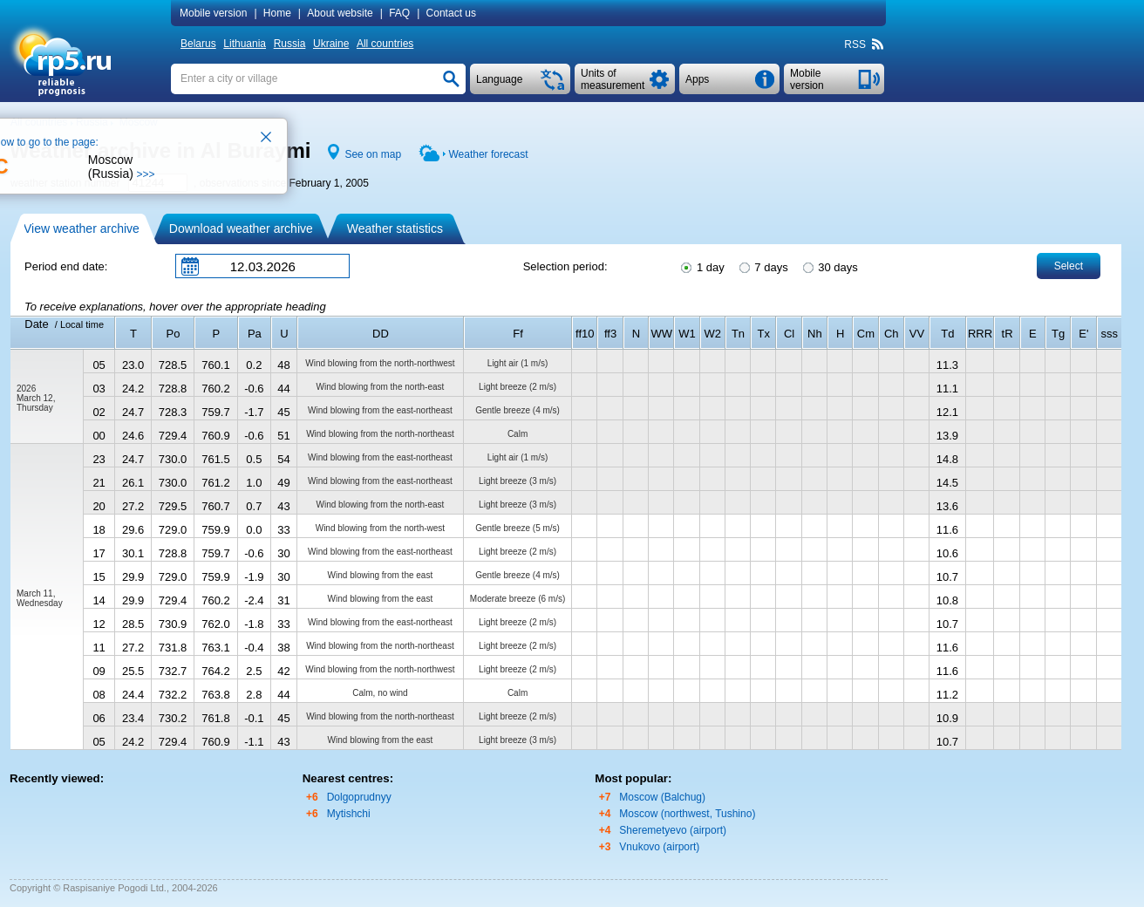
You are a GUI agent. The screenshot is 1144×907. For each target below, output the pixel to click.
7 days (762, 266)
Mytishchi (349, 814)
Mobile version (213, 13)
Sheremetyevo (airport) (672, 830)
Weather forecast (488, 154)
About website (339, 13)
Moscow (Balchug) (662, 797)
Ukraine (331, 44)
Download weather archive (241, 228)
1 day (701, 266)
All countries (385, 44)
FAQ (399, 13)
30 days (829, 266)
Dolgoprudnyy (359, 797)
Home (277, 13)
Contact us (451, 13)
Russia (290, 44)
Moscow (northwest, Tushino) (687, 814)
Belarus (198, 44)
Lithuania (244, 44)
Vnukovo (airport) (659, 847)
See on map (372, 154)
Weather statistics (395, 228)
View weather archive (82, 228)
